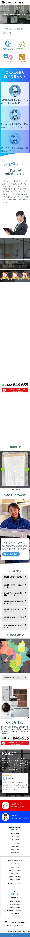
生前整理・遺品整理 (15, 901)
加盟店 (24, 931)
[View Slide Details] (15, 385)
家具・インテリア (15, 837)
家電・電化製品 (15, 833)
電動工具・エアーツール (15, 870)
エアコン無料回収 (15, 913)
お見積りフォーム (12, 931)
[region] (15, 51)
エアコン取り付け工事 (15, 904)
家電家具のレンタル (15, 907)
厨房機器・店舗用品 (15, 880)
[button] (8, 45)
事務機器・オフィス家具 (15, 877)
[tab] (15, 578)
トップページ (3, 931)
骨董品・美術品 (15, 867)
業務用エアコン (15, 873)
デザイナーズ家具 (15, 846)
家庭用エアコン (15, 849)
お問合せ (19, 931)
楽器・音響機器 (15, 840)
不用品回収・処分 (15, 898)
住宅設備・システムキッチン (15, 883)
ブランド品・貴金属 (15, 843)
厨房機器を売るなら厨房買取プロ (15, 910)
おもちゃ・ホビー (15, 852)
